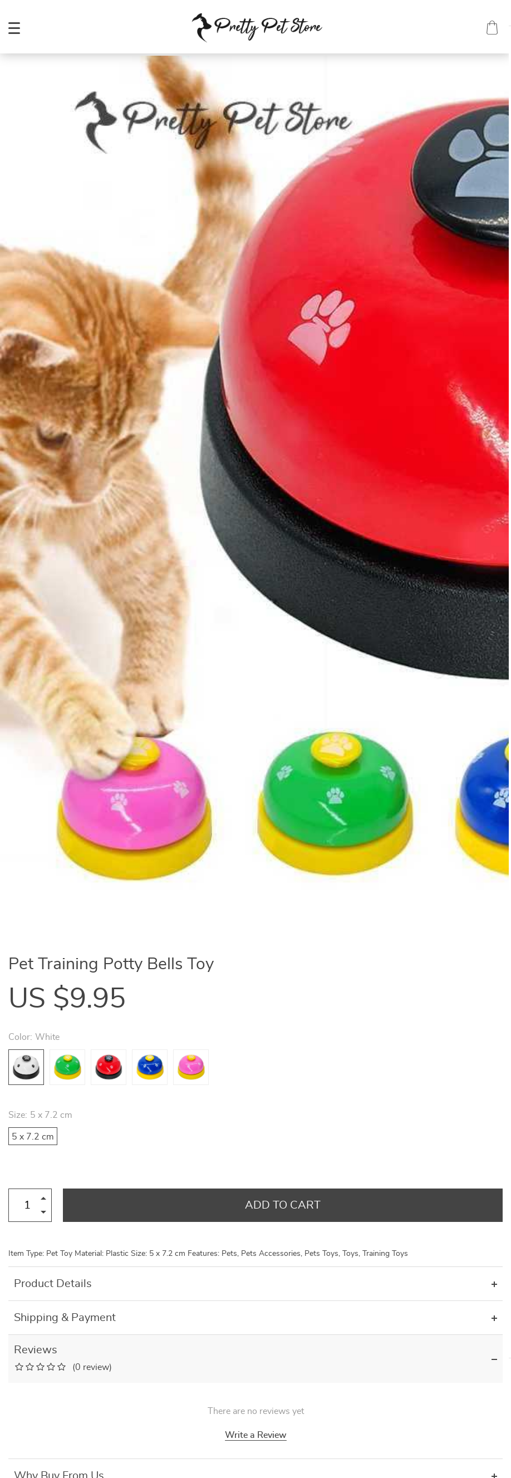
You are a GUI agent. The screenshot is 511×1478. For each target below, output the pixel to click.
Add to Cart (283, 1205)
